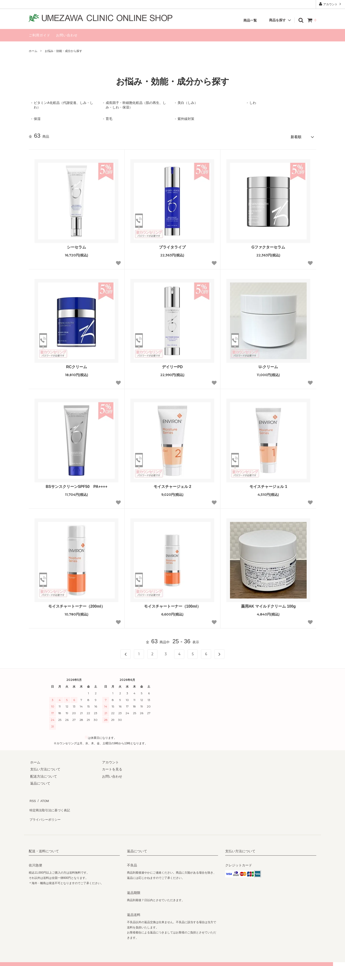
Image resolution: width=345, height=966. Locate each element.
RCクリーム (76, 366)
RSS (32, 799)
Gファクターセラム (268, 246)
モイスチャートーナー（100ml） (172, 605)
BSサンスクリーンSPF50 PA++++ (77, 485)
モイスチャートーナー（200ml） (76, 605)
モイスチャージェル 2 (172, 485)
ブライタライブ (172, 246)
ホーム (33, 51)
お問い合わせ (67, 35)
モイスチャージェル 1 (268, 485)
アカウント (330, 4)
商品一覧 (250, 20)
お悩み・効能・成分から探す (63, 51)
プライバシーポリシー (45, 813)
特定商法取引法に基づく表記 (50, 806)
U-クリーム (268, 366)
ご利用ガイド (39, 35)
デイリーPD (172, 366)
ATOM (43, 799)
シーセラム (76, 246)
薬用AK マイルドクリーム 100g (268, 605)
